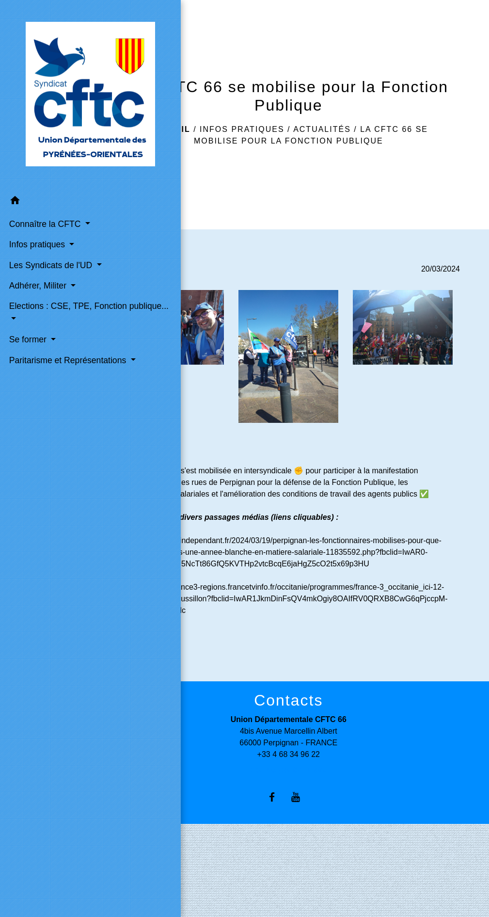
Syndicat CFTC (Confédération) (154, 891)
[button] (44, 139)
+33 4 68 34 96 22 (288, 754)
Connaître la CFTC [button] (43, 160)
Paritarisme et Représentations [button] (39, 341)
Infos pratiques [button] (36, 194)
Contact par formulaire (288, 770)
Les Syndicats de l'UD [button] (39, 220)
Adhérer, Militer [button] (37, 248)
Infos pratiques (242, 129)
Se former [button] (27, 315)
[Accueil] (44, 63)
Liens (148, 862)
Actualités (322, 129)
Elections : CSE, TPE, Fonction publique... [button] (38, 281)
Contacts (288, 700)
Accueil (169, 129)
